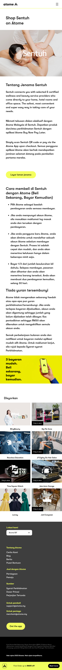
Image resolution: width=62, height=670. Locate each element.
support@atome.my (15, 606)
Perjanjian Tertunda (15, 595)
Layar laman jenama (21, 174)
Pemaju (10, 577)
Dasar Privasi (12, 592)
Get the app (16, 626)
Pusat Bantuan (13, 563)
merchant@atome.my (16, 614)
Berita (9, 559)
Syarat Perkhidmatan (16, 588)
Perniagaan (12, 574)
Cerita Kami (12, 552)
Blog (8, 556)
